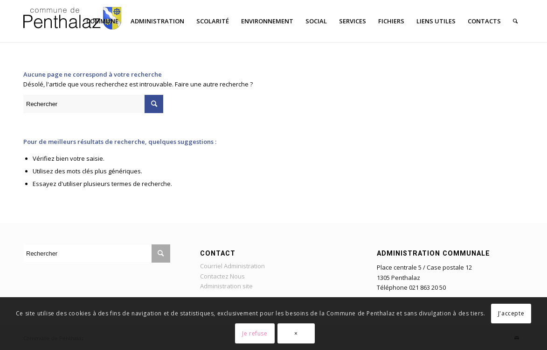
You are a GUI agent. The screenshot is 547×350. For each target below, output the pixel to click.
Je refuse (254, 333)
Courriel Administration (232, 266)
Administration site (226, 286)
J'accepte (511, 313)
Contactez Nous (222, 276)
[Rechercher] (515, 21)
